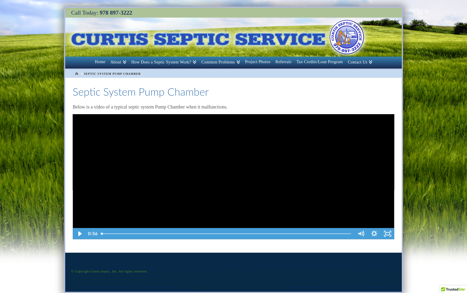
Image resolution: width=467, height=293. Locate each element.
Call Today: (101, 13)
